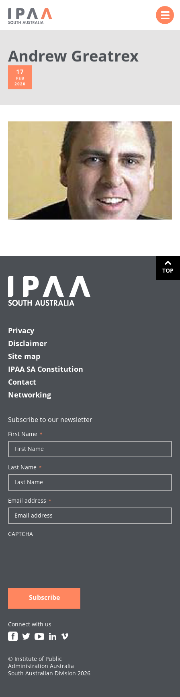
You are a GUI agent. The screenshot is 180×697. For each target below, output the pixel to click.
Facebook (13, 636)
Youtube (39, 636)
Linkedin (52, 636)
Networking (29, 394)
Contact (22, 382)
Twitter (26, 636)
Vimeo (64, 636)
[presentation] (69, 556)
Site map (24, 356)
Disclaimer (27, 343)
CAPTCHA (20, 534)
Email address (29, 500)
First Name (25, 434)
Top (168, 270)
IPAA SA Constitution (45, 369)
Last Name (25, 467)
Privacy (21, 330)
